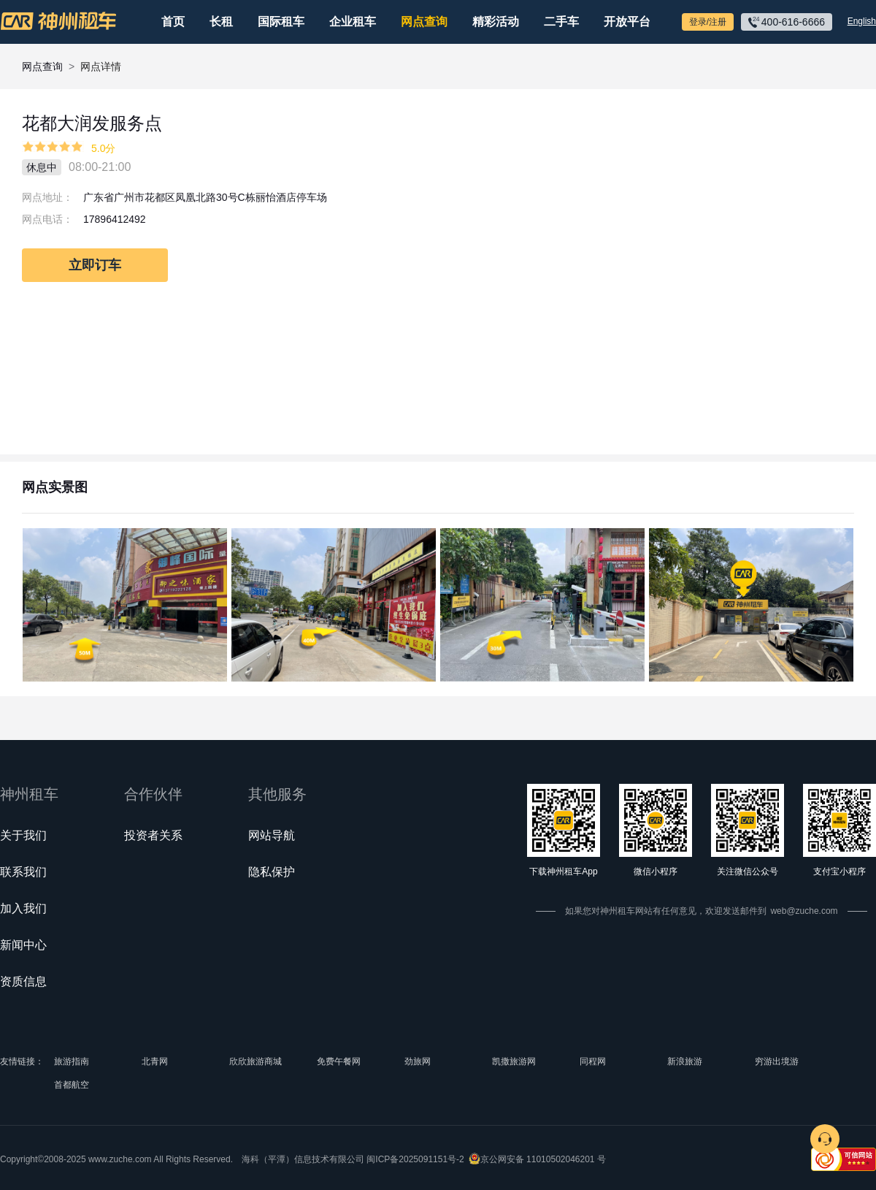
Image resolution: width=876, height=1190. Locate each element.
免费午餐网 (339, 1061)
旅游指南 (71, 1061)
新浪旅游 (684, 1061)
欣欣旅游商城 (255, 1061)
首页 (173, 21)
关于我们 (23, 835)
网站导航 (271, 835)
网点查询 (424, 21)
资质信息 (23, 981)
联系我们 (23, 872)
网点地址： (47, 197)
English (862, 21)
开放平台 (627, 21)
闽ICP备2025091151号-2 (415, 1159)
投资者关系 (153, 835)
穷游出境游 (777, 1061)
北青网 (155, 1061)
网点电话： (47, 219)
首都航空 (71, 1085)
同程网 (593, 1061)
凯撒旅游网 (514, 1061)
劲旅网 (417, 1061)
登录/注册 (707, 22)
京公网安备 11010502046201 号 (543, 1159)
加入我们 (23, 908)
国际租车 (281, 21)
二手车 (561, 21)
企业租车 (352, 21)
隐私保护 (271, 872)
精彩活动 (495, 21)
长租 (221, 21)
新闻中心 (23, 945)
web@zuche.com (803, 911)
